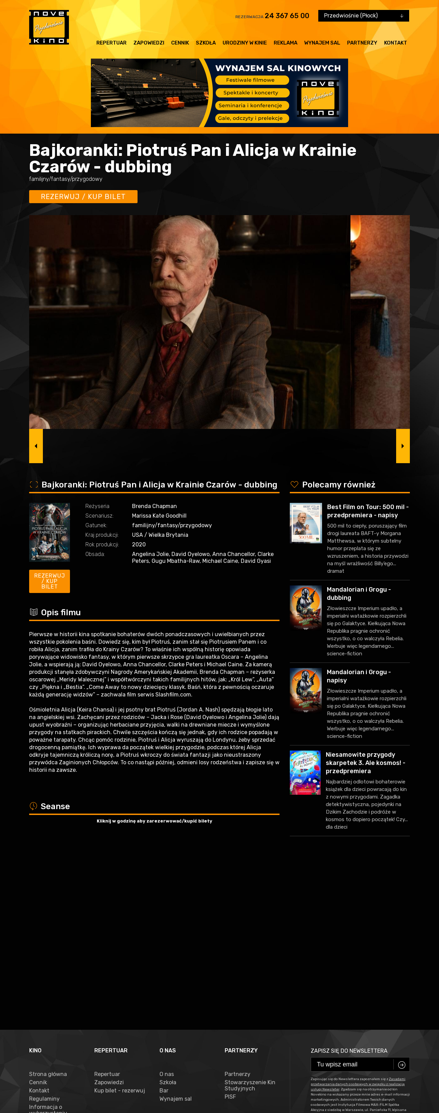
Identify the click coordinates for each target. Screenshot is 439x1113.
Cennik (180, 43)
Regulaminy (44, 933)
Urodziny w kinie (245, 43)
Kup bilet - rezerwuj (119, 925)
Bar (163, 925)
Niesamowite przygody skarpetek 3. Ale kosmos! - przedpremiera (365, 763)
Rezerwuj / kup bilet (83, 197)
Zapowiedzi (148, 43)
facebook (44, 1080)
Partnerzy (362, 43)
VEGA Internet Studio (177, 1101)
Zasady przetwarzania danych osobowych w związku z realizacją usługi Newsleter (54, 977)
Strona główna (48, 909)
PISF (230, 931)
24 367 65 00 (287, 16)
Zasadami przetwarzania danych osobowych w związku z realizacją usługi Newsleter (358, 919)
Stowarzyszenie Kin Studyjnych (250, 920)
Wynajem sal (322, 43)
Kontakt (395, 43)
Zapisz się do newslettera (349, 885)
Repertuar (111, 43)
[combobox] (363, 16)
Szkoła (206, 43)
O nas (166, 909)
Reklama (285, 43)
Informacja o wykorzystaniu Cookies (48, 948)
